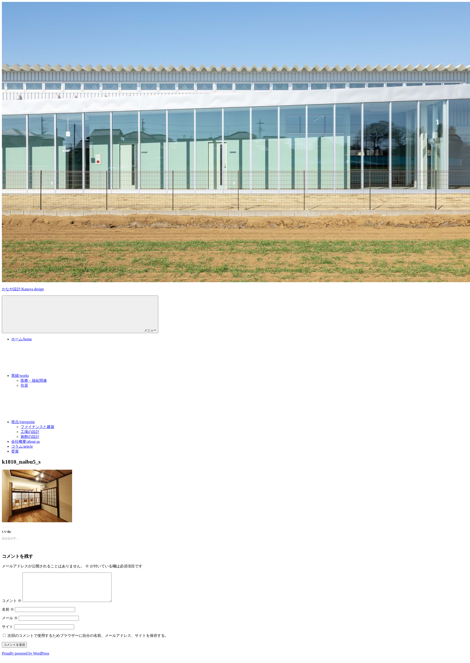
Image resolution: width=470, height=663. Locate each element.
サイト (7, 632)
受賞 (15, 451)
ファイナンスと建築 (37, 427)
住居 (24, 385)
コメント (12, 606)
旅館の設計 (30, 437)
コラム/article (22, 446)
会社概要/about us (25, 441)
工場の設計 (30, 432)
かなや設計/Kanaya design (23, 289)
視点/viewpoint (58, 422)
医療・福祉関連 (34, 380)
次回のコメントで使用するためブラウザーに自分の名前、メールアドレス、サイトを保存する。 (88, 641)
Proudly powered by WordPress (25, 659)
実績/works (55, 376)
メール (10, 624)
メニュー (80, 314)
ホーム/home (21, 339)
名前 (8, 615)
